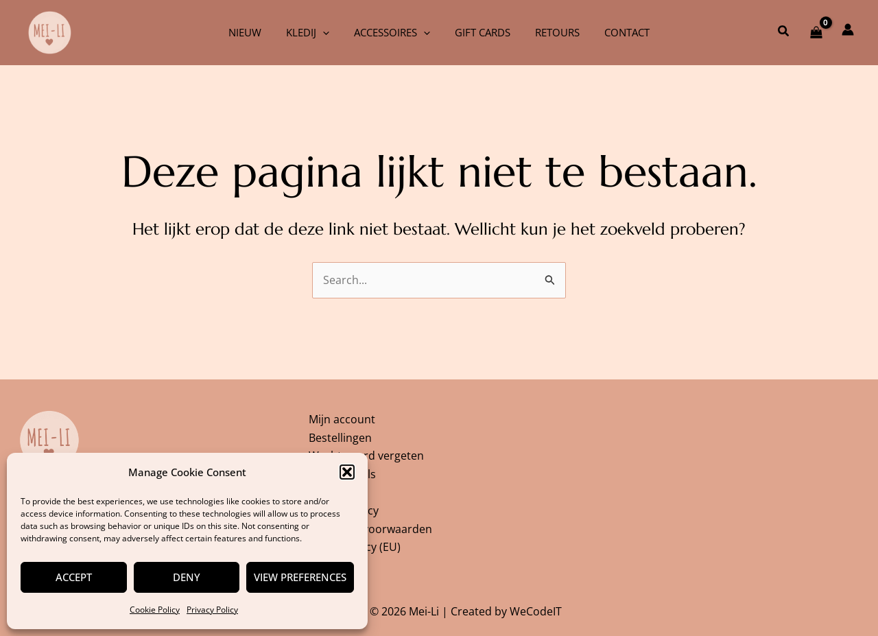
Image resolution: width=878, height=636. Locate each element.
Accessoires (394, 32)
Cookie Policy (155, 609)
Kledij (313, 32)
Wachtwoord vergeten (366, 453)
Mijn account (342, 416)
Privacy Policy (212, 609)
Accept (74, 577)
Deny (186, 577)
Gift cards (480, 32)
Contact (616, 32)
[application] (328, 32)
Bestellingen (340, 435)
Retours (551, 32)
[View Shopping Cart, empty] (816, 32)
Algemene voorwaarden (370, 528)
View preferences (300, 577)
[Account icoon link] (848, 29)
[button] (347, 472)
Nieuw (255, 32)
